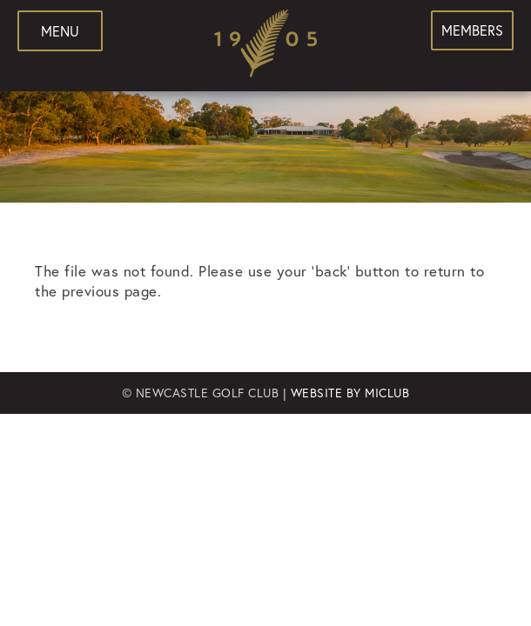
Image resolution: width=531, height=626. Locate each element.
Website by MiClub (350, 392)
